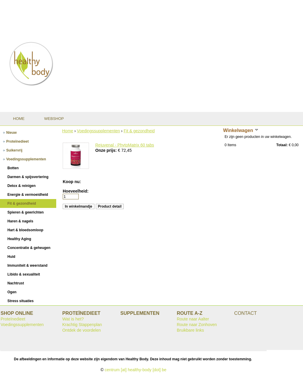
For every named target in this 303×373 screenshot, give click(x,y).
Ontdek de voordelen (81, 330)
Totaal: (282, 145)
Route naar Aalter (193, 319)
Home (67, 130)
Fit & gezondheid (139, 130)
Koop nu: (72, 181)
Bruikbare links (190, 330)
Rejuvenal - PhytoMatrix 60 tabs (124, 145)
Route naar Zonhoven (197, 324)
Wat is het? (73, 319)
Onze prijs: (106, 150)
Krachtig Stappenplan (82, 324)
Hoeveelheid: (75, 191)
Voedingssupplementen (98, 130)
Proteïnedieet (13, 319)
